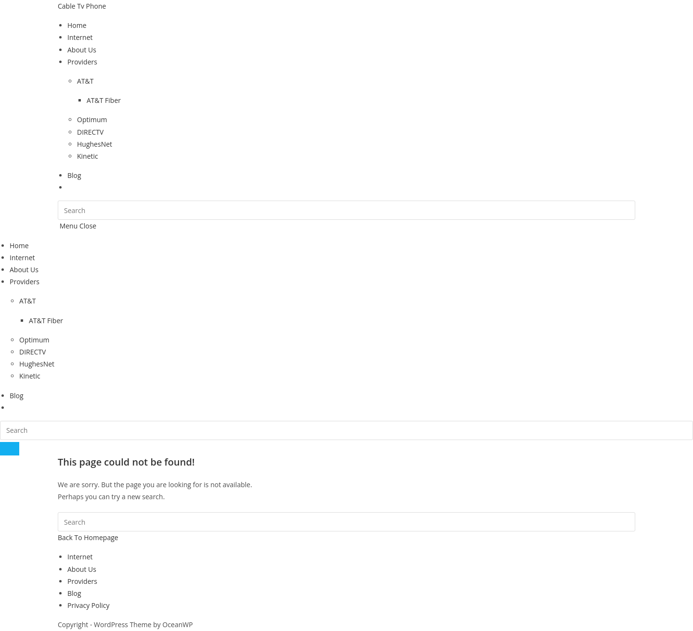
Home (19, 245)
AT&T (27, 300)
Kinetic (29, 375)
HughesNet (36, 363)
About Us (24, 269)
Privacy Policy (88, 605)
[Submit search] (9, 448)
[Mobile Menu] (77, 225)
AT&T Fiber (46, 320)
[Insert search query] (346, 210)
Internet (22, 257)
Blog (17, 395)
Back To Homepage (88, 537)
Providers (24, 281)
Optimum (34, 339)
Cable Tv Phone (82, 6)
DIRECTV (32, 351)
